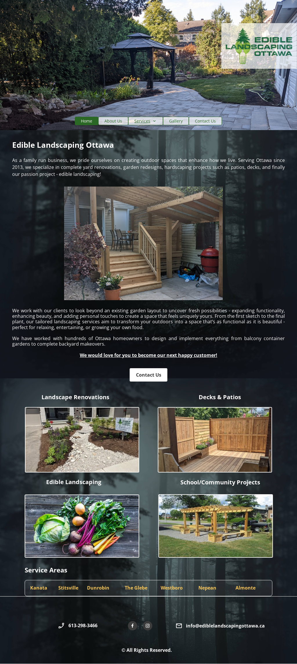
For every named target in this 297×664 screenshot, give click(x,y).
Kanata (38, 588)
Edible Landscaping (73, 482)
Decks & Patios (220, 397)
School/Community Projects (220, 482)
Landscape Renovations (75, 397)
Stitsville (68, 588)
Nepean (207, 588)
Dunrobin (98, 588)
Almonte (246, 588)
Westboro (172, 588)
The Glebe (136, 588)
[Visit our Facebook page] (132, 625)
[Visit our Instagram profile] (147, 625)
